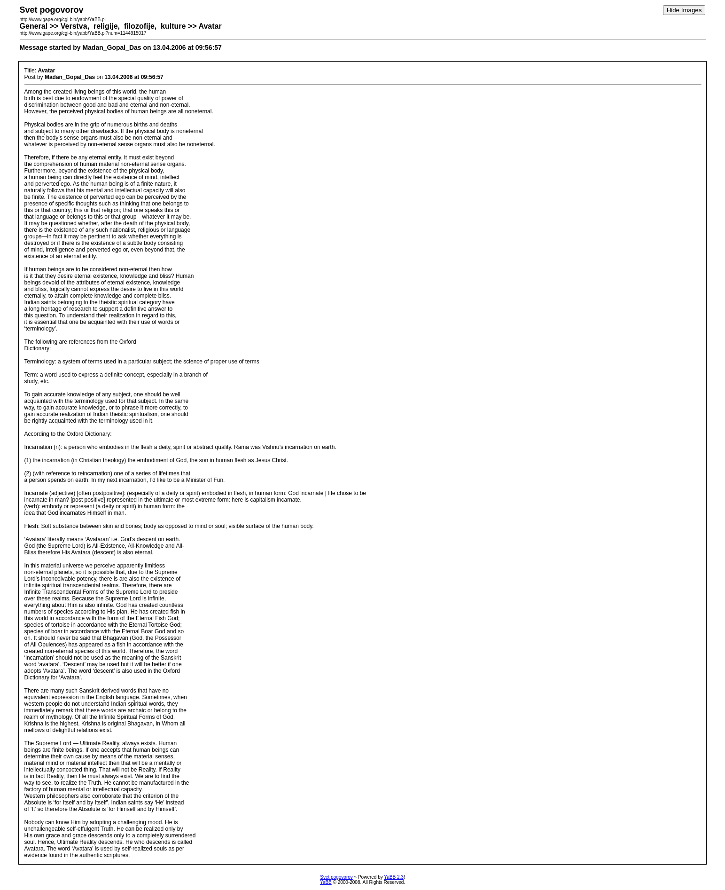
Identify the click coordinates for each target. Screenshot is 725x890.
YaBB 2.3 (394, 877)
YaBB (326, 882)
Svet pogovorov (336, 877)
